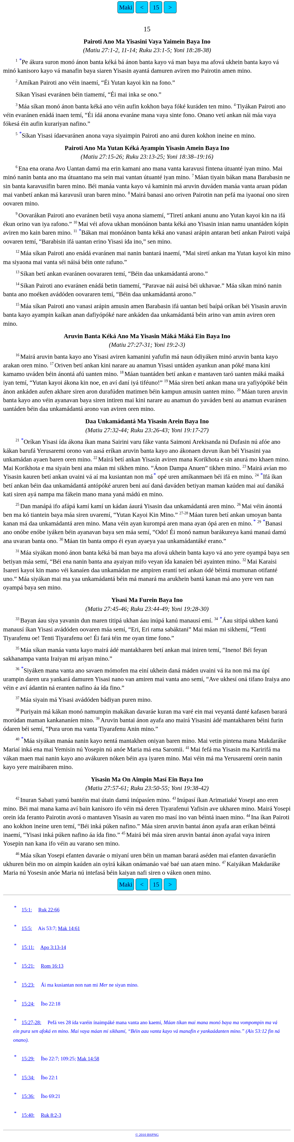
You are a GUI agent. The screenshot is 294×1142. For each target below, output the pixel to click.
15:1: (27, 910)
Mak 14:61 (69, 928)
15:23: (28, 985)
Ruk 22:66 (49, 910)
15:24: (28, 1004)
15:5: (27, 928)
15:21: (28, 966)
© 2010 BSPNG (147, 1135)
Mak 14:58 (88, 1058)
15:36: (28, 1096)
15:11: (28, 947)
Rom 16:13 (52, 966)
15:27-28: (31, 1022)
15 (156, 7)
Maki (125, 7)
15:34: (28, 1077)
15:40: (28, 1115)
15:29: (28, 1058)
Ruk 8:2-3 (51, 1115)
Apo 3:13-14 (53, 947)
